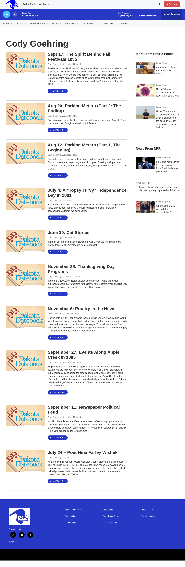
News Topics (37, 30)
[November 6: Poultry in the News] (25, 323)
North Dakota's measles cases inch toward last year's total (167, 99)
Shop (124, 30)
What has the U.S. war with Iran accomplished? (165, 215)
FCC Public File (110, 529)
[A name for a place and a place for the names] (145, 75)
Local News (161, 69)
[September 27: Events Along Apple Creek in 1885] (25, 367)
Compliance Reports (112, 523)
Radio (55, 30)
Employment (108, 516)
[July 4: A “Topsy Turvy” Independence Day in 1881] (25, 205)
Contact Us (70, 523)
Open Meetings (148, 523)
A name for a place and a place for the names (165, 77)
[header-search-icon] (160, 7)
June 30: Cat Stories (68, 239)
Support (89, 30)
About (19, 30)
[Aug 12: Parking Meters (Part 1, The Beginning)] (25, 160)
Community (108, 30)
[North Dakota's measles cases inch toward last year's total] (145, 97)
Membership (70, 529)
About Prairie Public (74, 516)
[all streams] (171, 21)
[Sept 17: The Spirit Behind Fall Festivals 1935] (25, 69)
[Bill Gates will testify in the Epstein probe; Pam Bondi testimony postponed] (145, 169)
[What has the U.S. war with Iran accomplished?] (145, 213)
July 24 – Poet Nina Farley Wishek (83, 459)
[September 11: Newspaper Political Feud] (25, 422)
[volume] (15, 21)
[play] (6, 21)
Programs (71, 30)
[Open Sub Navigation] (12, 30)
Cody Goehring (54, 71)
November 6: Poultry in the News (81, 315)
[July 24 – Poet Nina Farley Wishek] (25, 467)
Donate (174, 7)
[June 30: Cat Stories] (25, 247)
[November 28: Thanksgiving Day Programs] (25, 281)
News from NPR (163, 164)
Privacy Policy (147, 516)
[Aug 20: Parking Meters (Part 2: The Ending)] (25, 121)
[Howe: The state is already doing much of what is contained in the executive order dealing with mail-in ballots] (145, 119)
